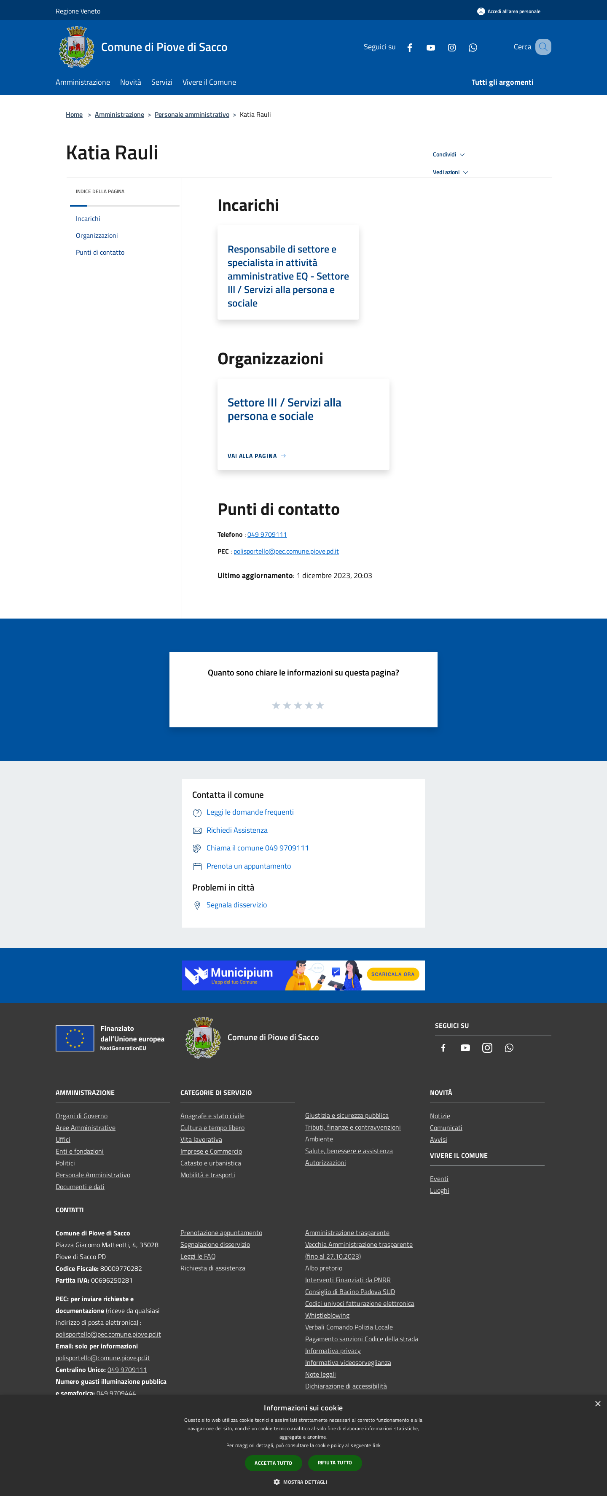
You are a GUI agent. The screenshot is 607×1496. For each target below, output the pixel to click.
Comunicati (446, 1127)
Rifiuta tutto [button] (335, 1462)
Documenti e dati (80, 1186)
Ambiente (319, 1139)
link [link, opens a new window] (377, 1445)
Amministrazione (119, 114)
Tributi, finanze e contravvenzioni (353, 1127)
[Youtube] (420, 46)
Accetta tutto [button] (273, 1463)
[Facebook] (399, 46)
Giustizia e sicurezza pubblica (347, 1115)
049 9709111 (267, 534)
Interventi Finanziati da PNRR (348, 1280)
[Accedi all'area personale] (508, 11)
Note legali (320, 1374)
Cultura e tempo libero (212, 1127)
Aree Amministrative (85, 1127)
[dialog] (303, 1445)
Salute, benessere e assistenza (349, 1151)
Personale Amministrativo (93, 1175)
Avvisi (438, 1139)
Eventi (439, 1178)
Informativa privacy (333, 1350)
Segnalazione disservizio (215, 1244)
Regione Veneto (78, 11)
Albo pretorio (323, 1268)
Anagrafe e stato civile (212, 1116)
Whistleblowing (327, 1315)
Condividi (450, 155)
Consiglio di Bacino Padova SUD (350, 1291)
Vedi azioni (452, 172)
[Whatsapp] (462, 46)
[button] (303, 1481)
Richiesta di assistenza (212, 1268)
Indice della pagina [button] (100, 191)
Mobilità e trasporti (207, 1175)
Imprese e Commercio (211, 1151)
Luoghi (439, 1190)
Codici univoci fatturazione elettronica (359, 1303)
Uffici (63, 1139)
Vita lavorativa (201, 1139)
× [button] (597, 1404)
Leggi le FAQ (198, 1256)
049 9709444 (116, 1393)
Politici (65, 1163)
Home (74, 114)
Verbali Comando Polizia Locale (349, 1327)
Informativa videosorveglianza (348, 1362)
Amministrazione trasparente (347, 1232)
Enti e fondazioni (80, 1151)
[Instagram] (441, 46)
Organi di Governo (81, 1116)
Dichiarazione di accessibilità (346, 1386)
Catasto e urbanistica (210, 1163)
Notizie (440, 1116)
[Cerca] (541, 47)
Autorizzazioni (325, 1162)
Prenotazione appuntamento (221, 1232)
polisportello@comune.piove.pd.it (103, 1358)
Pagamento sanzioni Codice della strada (361, 1339)
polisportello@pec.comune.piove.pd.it (286, 551)
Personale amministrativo (192, 114)
